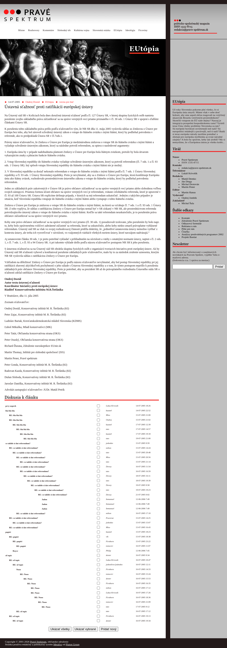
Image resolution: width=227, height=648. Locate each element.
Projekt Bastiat (189, 237)
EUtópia (118, 30)
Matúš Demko (189, 178)
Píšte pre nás (188, 228)
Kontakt (186, 218)
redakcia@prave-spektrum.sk (196, 167)
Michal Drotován (190, 184)
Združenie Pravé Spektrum (195, 220)
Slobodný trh (64, 30)
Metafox (57, 644)
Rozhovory (33, 30)
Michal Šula (188, 203)
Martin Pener (188, 187)
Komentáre (48, 30)
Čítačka (185, 231)
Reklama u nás (189, 226)
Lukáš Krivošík (189, 173)
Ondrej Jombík (189, 197)
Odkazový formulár (192, 223)
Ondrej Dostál (32, 101)
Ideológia (130, 30)
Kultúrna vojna (81, 30)
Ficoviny (143, 30)
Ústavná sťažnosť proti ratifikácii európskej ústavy (49, 106)
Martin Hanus (189, 192)
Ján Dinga (187, 181)
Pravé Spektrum (190, 159)
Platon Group (72, 644)
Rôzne (21, 30)
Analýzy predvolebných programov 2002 (202, 234)
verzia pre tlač (66, 101)
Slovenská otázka (101, 30)
